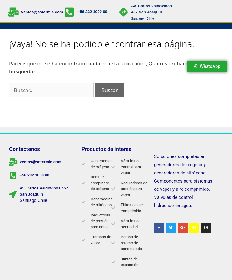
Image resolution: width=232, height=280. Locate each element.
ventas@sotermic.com (42, 12)
